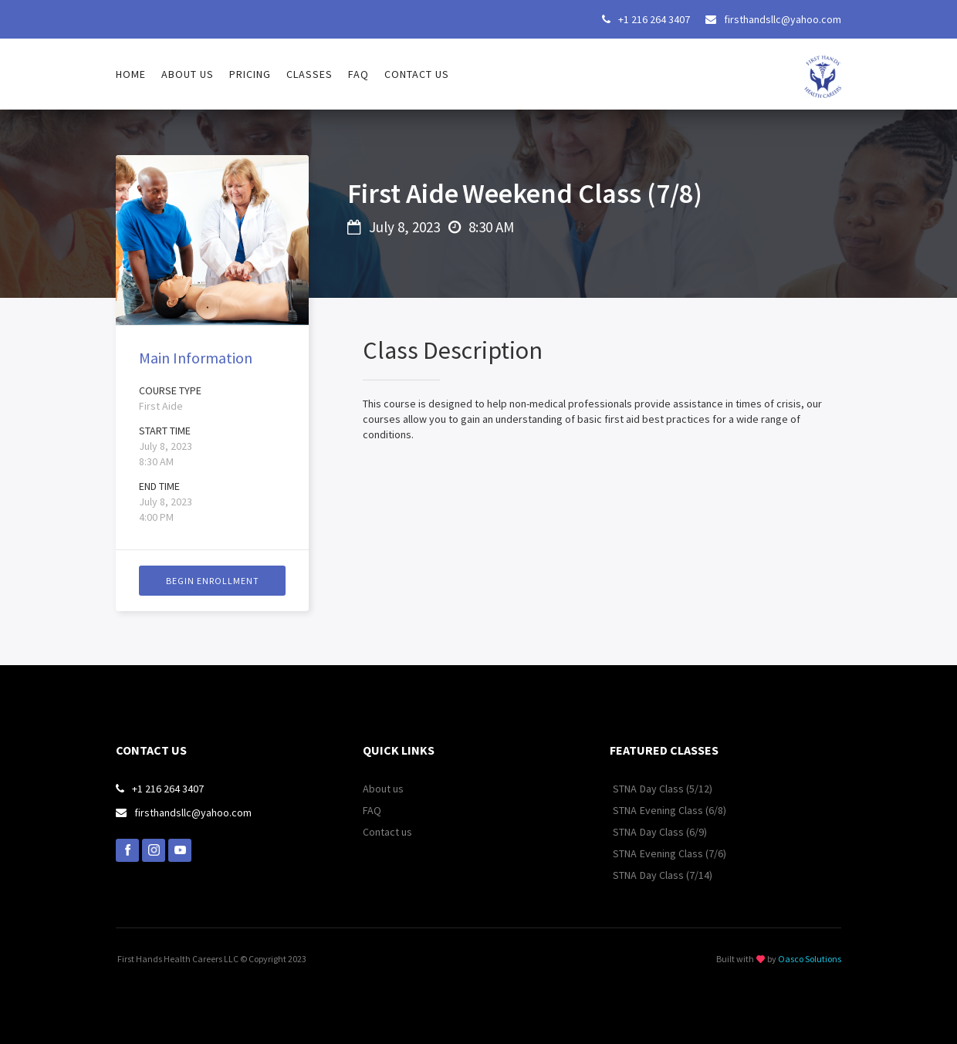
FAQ (358, 74)
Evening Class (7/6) (683, 853)
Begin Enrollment (212, 580)
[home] (822, 68)
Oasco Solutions (809, 959)
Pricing (250, 74)
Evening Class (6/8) (683, 810)
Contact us (416, 74)
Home (131, 74)
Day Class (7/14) (676, 875)
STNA (625, 789)
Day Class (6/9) (673, 832)
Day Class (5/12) (676, 789)
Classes (309, 74)
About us (187, 74)
